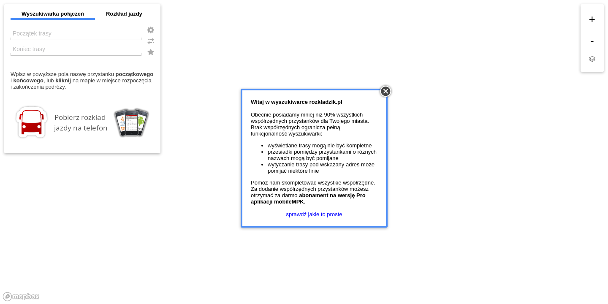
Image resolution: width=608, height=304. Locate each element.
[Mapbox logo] (21, 296)
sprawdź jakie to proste (314, 214)
